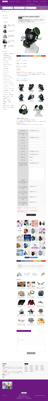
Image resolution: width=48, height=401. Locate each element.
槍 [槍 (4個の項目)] (8, 96)
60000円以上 (42, 367)
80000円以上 (31, 368)
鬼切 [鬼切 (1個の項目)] (4, 107)
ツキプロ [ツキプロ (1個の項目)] (5, 77)
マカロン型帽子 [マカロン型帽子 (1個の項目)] (5, 90)
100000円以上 (42, 368)
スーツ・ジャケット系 (13, 372)
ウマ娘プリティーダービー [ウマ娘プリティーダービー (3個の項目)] (7, 64)
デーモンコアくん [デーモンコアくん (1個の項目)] (6, 79)
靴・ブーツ (15, 368)
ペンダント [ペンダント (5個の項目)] (5, 88)
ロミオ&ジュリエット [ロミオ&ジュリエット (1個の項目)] (6, 92)
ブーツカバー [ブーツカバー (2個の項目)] (11, 83)
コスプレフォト (7, 374)
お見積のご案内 (27, 397)
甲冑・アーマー (11, 368)
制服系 (20, 371)
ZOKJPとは (29, 1)
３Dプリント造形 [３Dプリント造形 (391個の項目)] (10, 107)
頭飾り (27, 16)
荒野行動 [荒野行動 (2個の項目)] (5, 101)
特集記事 (3, 365)
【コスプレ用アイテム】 (31, 4)
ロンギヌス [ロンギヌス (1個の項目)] (5, 94)
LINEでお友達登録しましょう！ (20, 398)
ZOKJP (39, 395)
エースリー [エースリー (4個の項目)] (5, 66)
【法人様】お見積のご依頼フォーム (23, 396)
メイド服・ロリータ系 (6, 372)
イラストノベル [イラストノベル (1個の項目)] (5, 62)
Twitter (2, 395)
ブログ (45, 4)
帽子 (19, 367)
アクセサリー (16, 367)
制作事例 (3, 374)
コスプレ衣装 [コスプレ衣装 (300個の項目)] (5, 68)
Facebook (3, 395)
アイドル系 (17, 371)
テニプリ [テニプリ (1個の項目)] (10, 77)
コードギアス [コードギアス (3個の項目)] (5, 70)
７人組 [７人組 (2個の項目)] (4, 109)
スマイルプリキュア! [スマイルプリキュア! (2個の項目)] (6, 75)
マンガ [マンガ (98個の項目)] (11, 90)
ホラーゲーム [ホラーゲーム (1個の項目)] (11, 88)
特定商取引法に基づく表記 (21, 397)
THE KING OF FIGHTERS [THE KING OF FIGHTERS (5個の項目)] (7, 57)
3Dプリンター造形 (37, 16)
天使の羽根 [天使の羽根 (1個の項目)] (11, 94)
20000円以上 (42, 365)
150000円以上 (26, 371)
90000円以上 (37, 368)
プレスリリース (4, 375)
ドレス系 (14, 371)
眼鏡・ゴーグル (12, 367)
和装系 (17, 372)
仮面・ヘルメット (31, 16)
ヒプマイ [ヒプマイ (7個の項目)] (5, 83)
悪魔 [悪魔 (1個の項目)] (4, 96)
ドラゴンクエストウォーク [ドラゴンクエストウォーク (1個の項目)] (7, 81)
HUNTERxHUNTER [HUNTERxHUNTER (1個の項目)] (6, 55)
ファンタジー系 (10, 371)
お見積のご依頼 (35, 1)
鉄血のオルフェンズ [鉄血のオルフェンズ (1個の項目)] (6, 105)
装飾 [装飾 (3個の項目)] (10, 101)
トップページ (39, 4)
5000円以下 (26, 365)
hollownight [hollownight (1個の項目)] (11, 53)
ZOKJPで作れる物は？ (29, 398)
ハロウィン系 (21, 372)
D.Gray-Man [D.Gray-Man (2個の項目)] (5, 53)
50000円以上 (37, 367)
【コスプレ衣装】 (43, 1)
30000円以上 (26, 367)
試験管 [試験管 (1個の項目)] (4, 103)
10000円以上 (37, 365)
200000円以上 (32, 371)
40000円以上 (31, 367)
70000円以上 (26, 368)
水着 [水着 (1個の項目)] (12, 96)
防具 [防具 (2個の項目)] (13, 105)
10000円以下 (31, 365)
